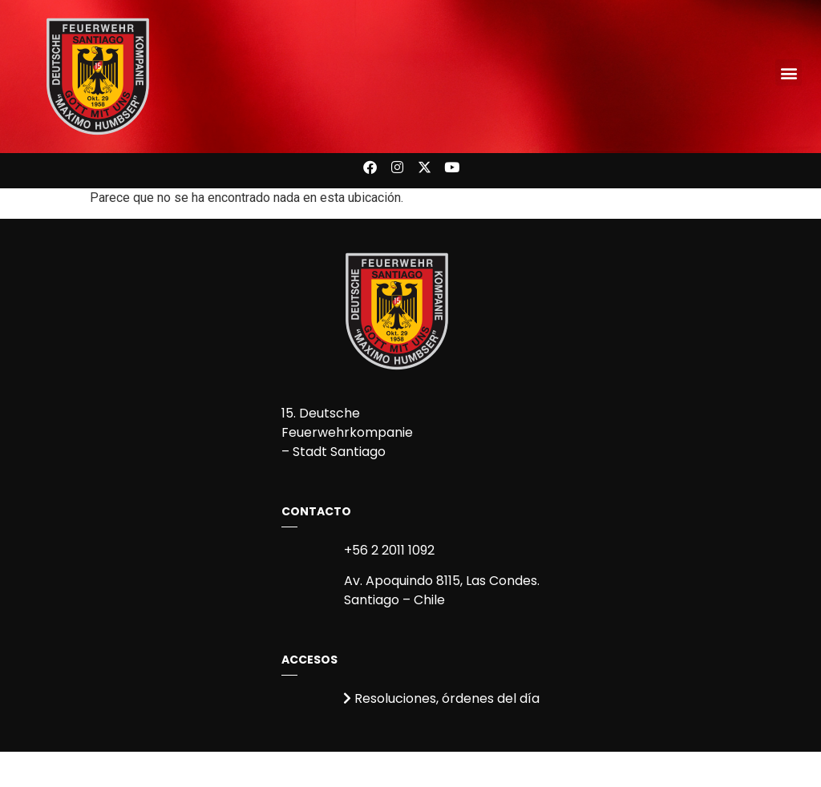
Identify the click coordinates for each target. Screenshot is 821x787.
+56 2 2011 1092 (389, 550)
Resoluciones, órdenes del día (441, 698)
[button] (788, 72)
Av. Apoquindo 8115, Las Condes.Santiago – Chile (442, 590)
